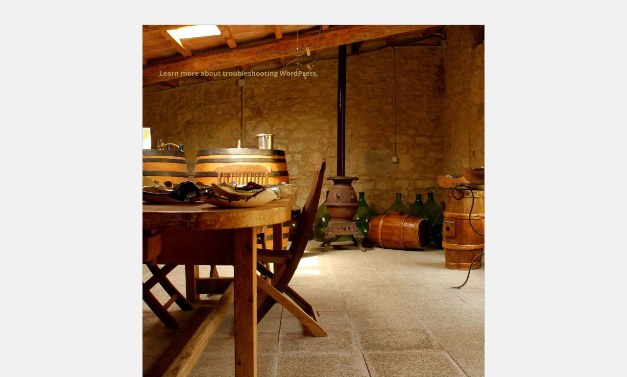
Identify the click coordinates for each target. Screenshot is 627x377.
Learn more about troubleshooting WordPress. (238, 73)
